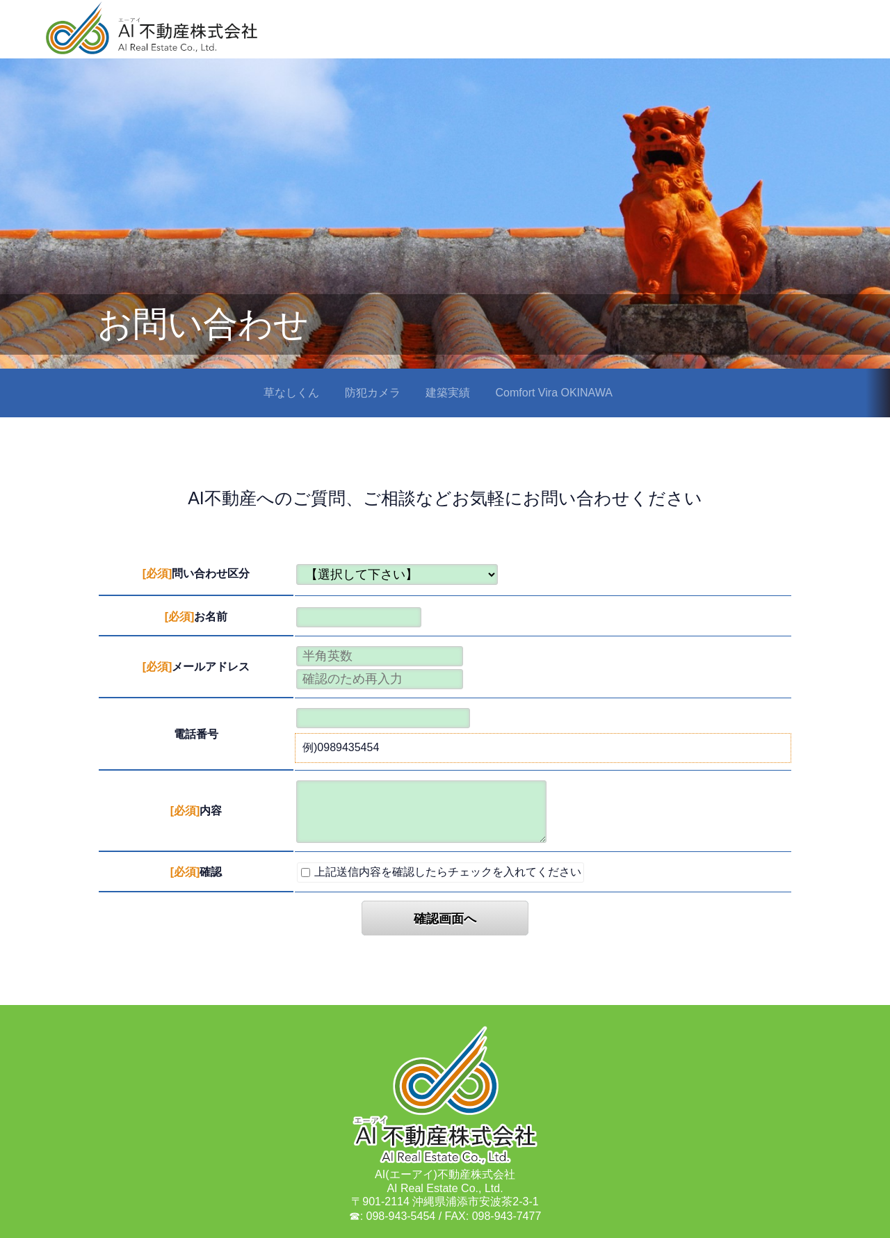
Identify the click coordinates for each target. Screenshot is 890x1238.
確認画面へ (445, 919)
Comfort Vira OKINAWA (554, 393)
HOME (558, 38)
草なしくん (291, 393)
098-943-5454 (401, 1216)
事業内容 (619, 39)
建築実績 (448, 393)
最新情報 (844, 39)
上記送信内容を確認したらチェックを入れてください (441, 872)
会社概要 (686, 39)
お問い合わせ (764, 39)
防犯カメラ (372, 393)
